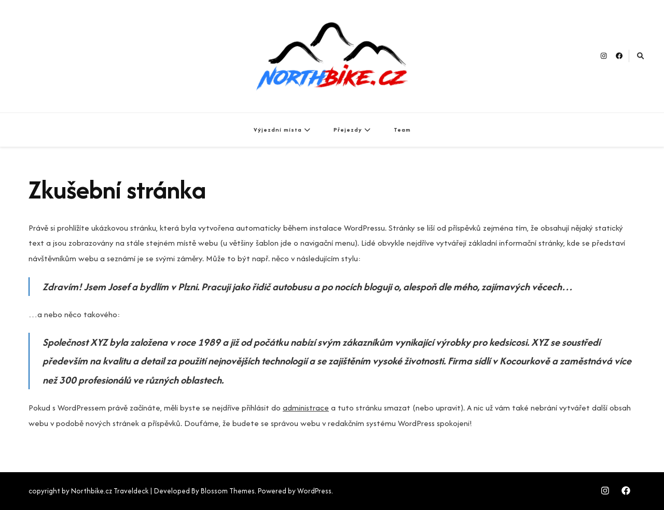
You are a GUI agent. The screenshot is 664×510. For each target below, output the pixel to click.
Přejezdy (348, 129)
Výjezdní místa (278, 129)
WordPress (314, 491)
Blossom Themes (228, 491)
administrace (306, 408)
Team (402, 129)
